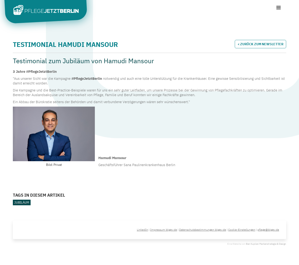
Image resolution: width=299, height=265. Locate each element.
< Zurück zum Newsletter (260, 44)
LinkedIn (142, 229)
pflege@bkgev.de (268, 229)
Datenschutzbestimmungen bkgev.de (202, 229)
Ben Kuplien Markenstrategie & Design (266, 243)
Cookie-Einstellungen (241, 229)
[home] (49, 11)
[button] (278, 7)
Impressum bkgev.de (163, 229)
